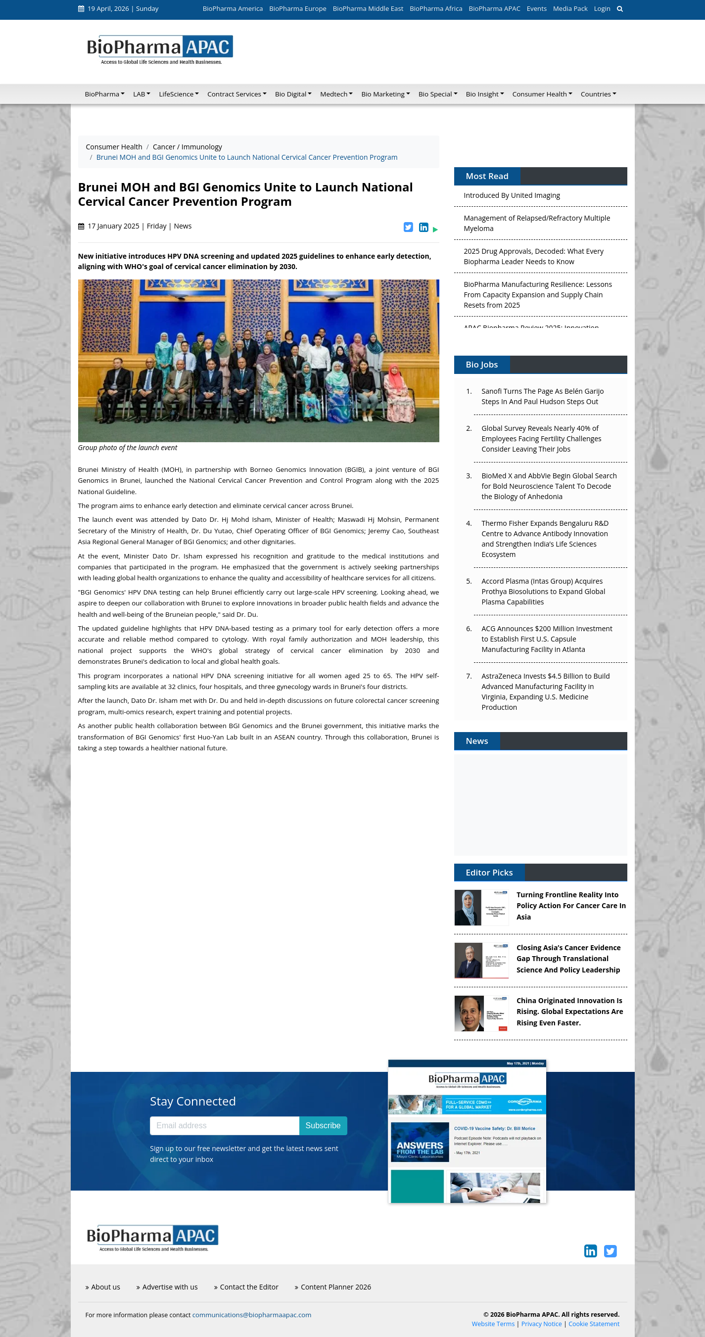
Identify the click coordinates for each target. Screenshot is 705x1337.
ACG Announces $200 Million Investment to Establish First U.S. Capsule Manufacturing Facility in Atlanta (547, 639)
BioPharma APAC (494, 8)
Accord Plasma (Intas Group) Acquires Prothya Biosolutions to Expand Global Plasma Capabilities (544, 591)
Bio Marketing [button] (382, 94)
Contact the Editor (246, 1286)
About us (103, 1286)
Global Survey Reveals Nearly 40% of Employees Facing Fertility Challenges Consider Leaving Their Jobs (542, 438)
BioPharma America (233, 8)
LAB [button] (139, 94)
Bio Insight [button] (482, 94)
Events (537, 8)
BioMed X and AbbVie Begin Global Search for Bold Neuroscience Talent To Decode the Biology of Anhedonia (549, 486)
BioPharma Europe (298, 8)
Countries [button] (596, 94)
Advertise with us (167, 1286)
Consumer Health (114, 146)
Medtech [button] (333, 94)
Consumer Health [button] (540, 94)
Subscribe (323, 1125)
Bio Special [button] (435, 94)
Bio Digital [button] (290, 94)
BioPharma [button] (102, 94)
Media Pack (570, 8)
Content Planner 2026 (333, 1286)
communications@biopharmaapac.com (252, 1314)
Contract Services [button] (234, 94)
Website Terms (493, 1324)
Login (602, 8)
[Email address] (224, 1125)
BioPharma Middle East (368, 8)
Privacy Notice (541, 1324)
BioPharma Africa (436, 8)
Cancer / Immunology (187, 146)
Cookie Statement (593, 1324)
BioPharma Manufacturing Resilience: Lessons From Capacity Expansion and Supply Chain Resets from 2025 (538, 296)
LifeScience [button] (176, 94)
